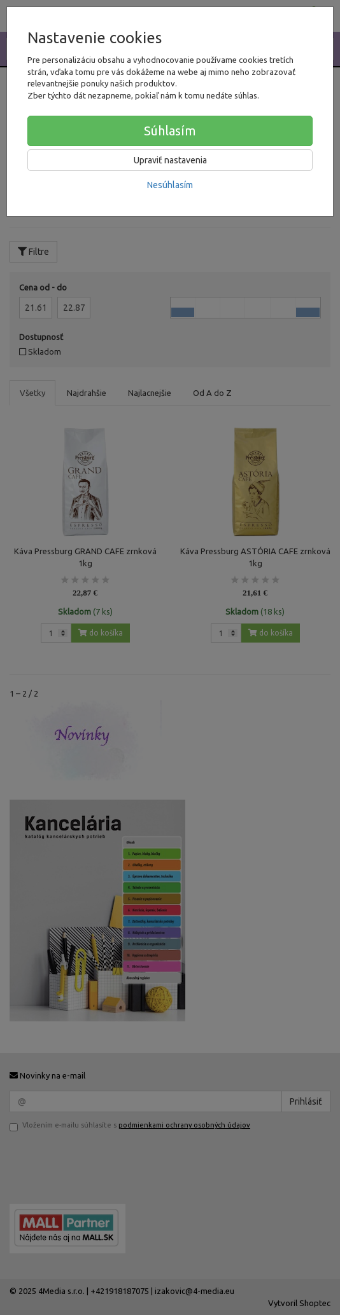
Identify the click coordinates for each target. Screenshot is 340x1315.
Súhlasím (170, 130)
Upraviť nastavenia (170, 160)
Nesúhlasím (170, 185)
